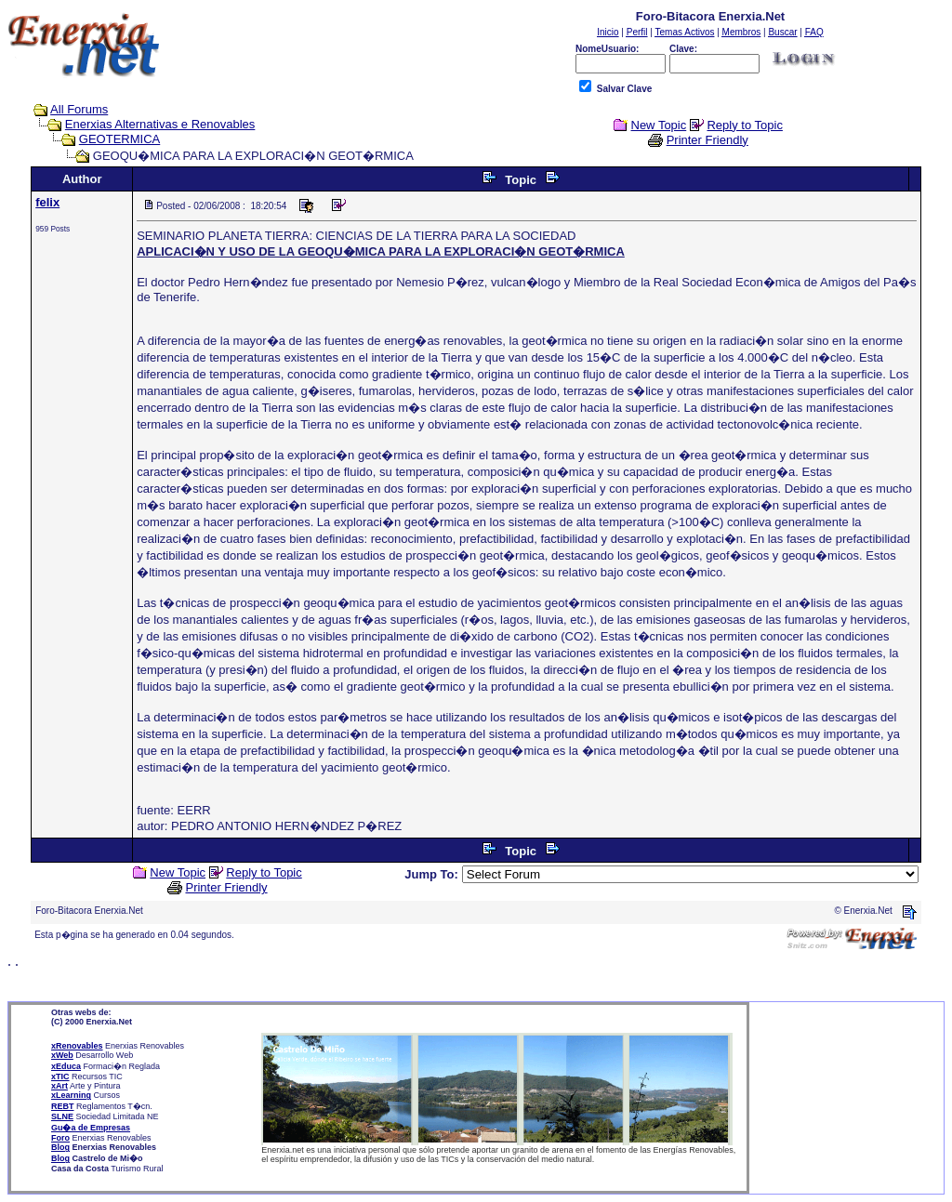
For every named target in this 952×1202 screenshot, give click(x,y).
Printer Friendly (707, 140)
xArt (59, 1085)
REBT (62, 1106)
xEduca (66, 1066)
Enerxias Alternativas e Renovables (160, 124)
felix (47, 202)
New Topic (659, 125)
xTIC (60, 1076)
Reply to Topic (744, 125)
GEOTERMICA (119, 139)
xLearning (71, 1095)
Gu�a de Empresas (90, 1127)
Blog (60, 1147)
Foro (60, 1138)
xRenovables (77, 1045)
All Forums (79, 109)
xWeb (62, 1055)
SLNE (62, 1116)
